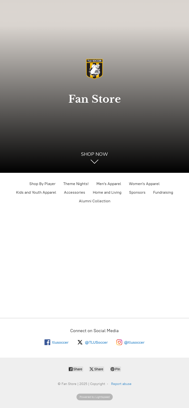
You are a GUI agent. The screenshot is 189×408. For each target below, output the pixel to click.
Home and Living (107, 192)
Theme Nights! (76, 183)
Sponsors (137, 192)
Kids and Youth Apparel (36, 192)
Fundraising (163, 192)
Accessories (74, 192)
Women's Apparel (144, 183)
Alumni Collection (94, 201)
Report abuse (121, 384)
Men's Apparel (108, 183)
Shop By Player (42, 183)
